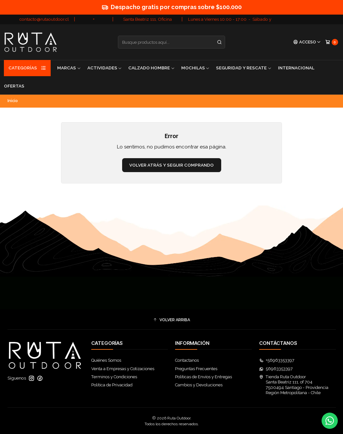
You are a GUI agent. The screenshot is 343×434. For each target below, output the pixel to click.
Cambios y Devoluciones (198, 384)
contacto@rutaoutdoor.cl (44, 19)
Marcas (69, 67)
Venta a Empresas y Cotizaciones (122, 368)
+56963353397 (277, 360)
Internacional (296, 67)
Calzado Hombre (151, 67)
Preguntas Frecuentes (196, 368)
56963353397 (276, 368)
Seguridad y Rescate (244, 67)
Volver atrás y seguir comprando (171, 165)
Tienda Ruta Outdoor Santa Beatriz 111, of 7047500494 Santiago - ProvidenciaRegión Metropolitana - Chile (294, 384)
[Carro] (331, 42)
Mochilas (195, 67)
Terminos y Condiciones (114, 376)
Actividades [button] (104, 67)
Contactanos (187, 360)
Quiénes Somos (106, 360)
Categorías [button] (27, 68)
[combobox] (171, 42)
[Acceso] (307, 42)
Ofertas (14, 85)
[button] (171, 320)
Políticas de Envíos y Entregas (203, 376)
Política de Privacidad (112, 384)
